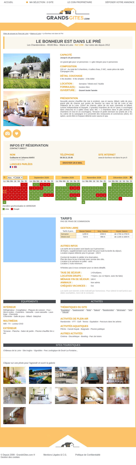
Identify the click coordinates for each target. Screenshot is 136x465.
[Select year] (19, 177)
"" (65, 310)
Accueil (8, 2)
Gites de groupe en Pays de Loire (15, 34)
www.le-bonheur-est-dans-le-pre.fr (112, 158)
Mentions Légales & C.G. (55, 455)
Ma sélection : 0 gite (41, 2)
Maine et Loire (35, 34)
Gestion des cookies (10, 457)
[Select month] (11, 177)
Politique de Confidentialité (87, 455)
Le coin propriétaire (79, 2)
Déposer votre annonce (119, 2)
